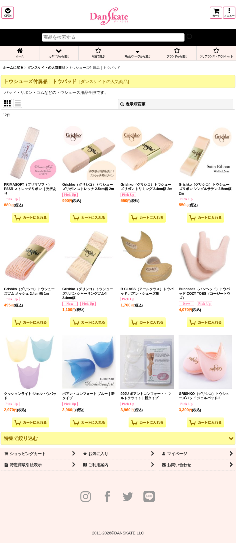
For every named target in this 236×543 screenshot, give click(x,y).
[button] (7, 13)
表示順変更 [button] (132, 104)
